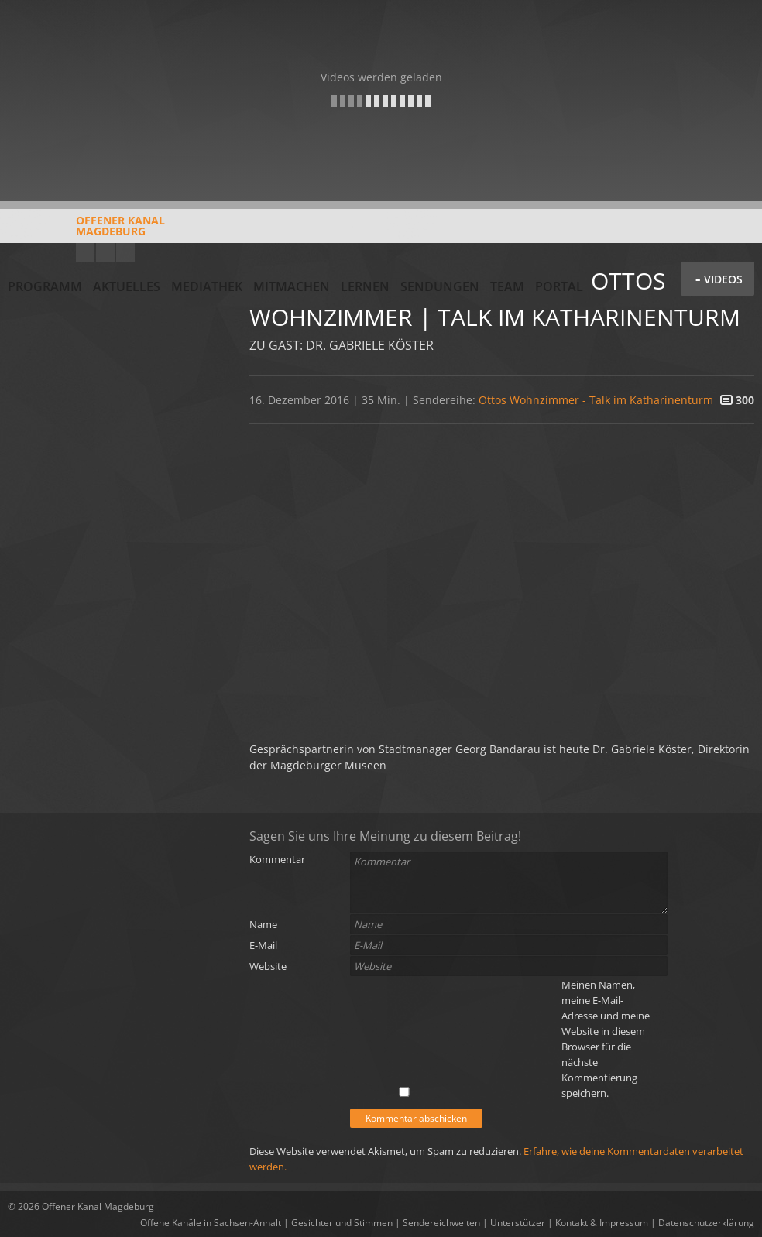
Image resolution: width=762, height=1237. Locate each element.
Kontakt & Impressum (601, 1222)
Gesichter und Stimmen (342, 1222)
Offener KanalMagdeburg (86, 231)
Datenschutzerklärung (706, 1222)
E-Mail (263, 945)
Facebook (105, 252)
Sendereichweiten (441, 1222)
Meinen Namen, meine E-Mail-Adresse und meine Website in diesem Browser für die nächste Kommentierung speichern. (605, 1039)
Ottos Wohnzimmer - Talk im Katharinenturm (596, 399)
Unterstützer (517, 1222)
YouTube (85, 252)
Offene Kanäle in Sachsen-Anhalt (210, 1222)
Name (263, 924)
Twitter (125, 252)
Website (268, 966)
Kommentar (277, 859)
